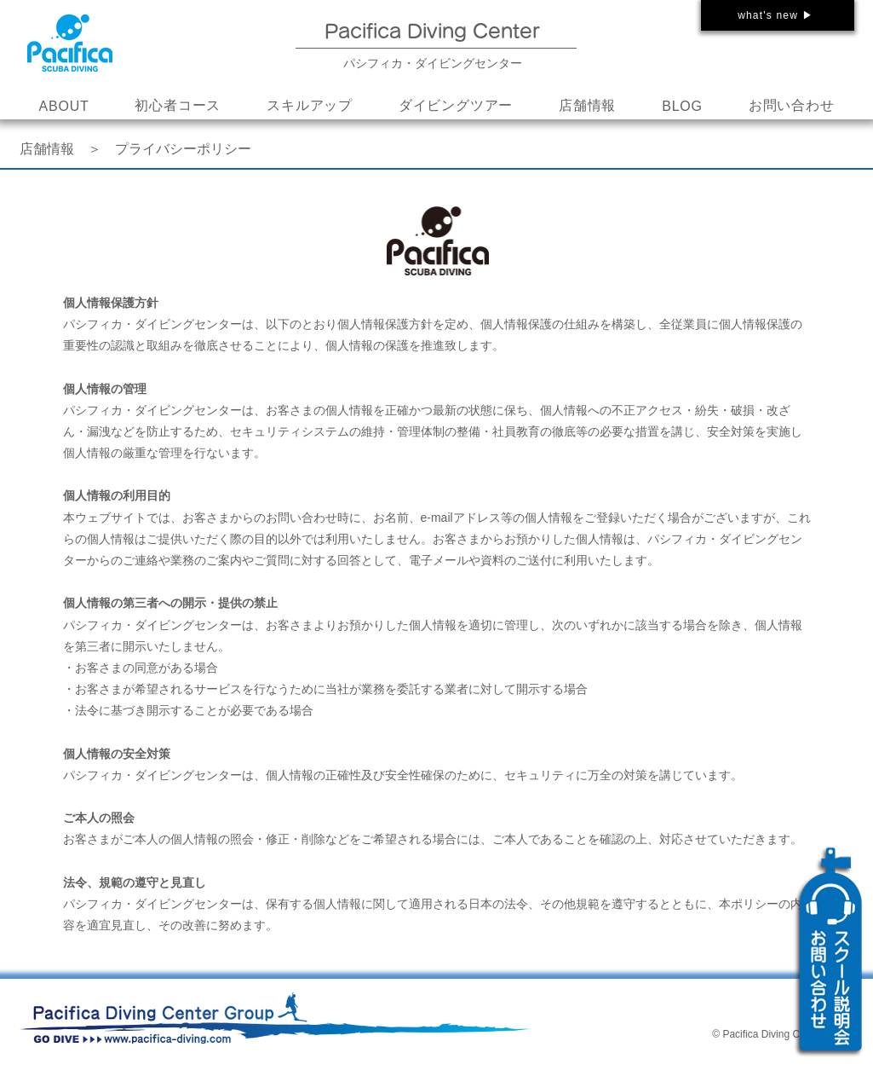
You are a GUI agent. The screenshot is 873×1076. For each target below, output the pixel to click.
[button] (309, 106)
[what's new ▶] (777, 15)
